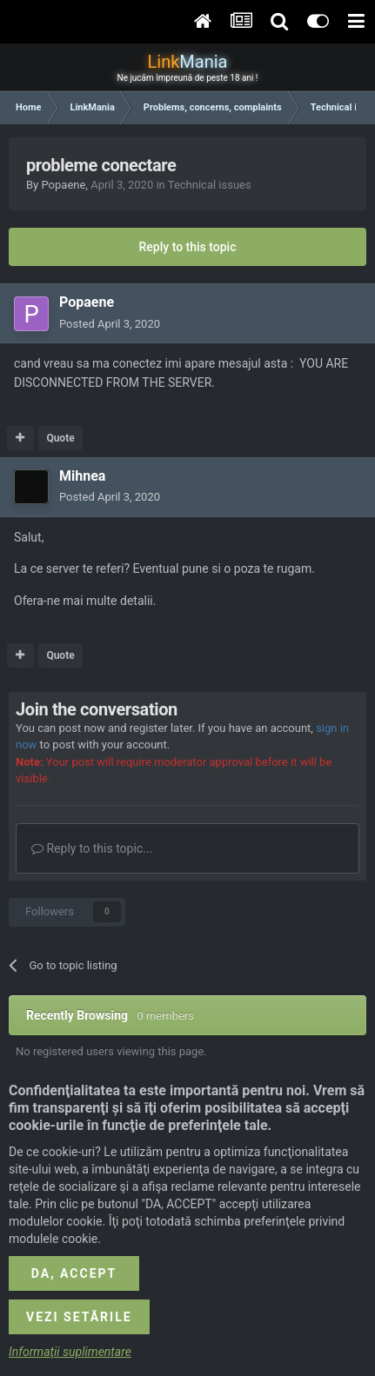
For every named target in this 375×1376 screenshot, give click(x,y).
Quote (60, 438)
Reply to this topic (188, 247)
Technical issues (209, 184)
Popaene (63, 184)
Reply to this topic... (91, 848)
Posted (109, 323)
